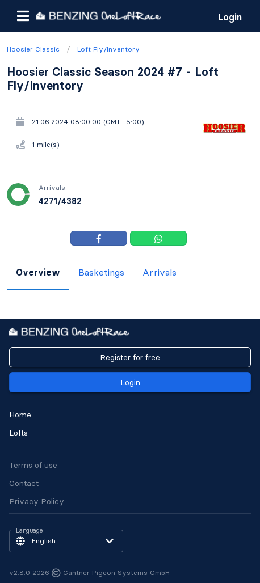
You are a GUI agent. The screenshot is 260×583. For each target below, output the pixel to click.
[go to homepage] (98, 15)
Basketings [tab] (101, 272)
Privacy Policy (36, 501)
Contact (24, 483)
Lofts (18, 433)
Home (20, 414)
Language (29, 531)
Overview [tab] (38, 272)
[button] (22, 15)
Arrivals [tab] (159, 272)
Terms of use (33, 465)
